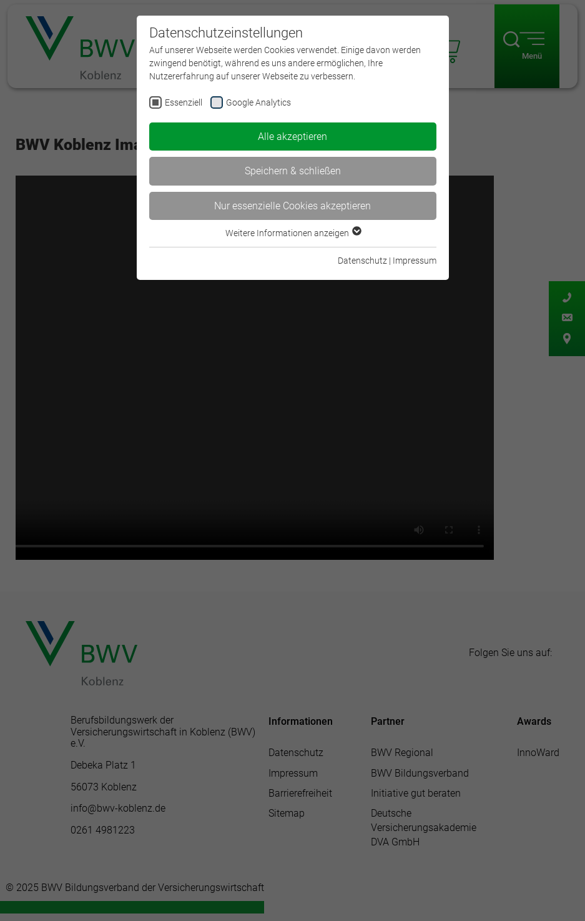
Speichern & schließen (293, 171)
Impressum (414, 261)
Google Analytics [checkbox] (258, 102)
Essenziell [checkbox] (183, 102)
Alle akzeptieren (292, 136)
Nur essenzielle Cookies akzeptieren (292, 206)
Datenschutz (362, 261)
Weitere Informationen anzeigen (292, 233)
